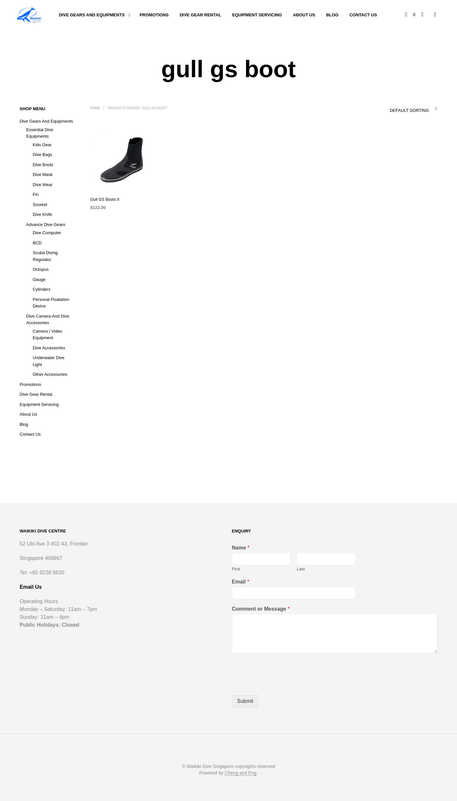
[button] (410, 14)
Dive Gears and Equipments (92, 14)
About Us (304, 14)
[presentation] (281, 684)
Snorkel (40, 204)
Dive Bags (42, 154)
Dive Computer (47, 232)
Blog (332, 14)
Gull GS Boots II (104, 199)
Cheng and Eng (240, 773)
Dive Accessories (49, 347)
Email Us (31, 587)
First (236, 568)
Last (301, 568)
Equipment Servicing (257, 14)
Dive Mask (43, 174)
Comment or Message (261, 609)
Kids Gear (42, 144)
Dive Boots (43, 164)
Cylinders (41, 289)
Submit (245, 701)
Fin (36, 194)
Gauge (39, 279)
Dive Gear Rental (200, 14)
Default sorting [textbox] (409, 110)
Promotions (154, 14)
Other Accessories (50, 374)
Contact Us (363, 14)
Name (241, 547)
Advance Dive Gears (45, 224)
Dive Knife (42, 214)
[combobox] (399, 108)
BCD (37, 242)
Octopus (40, 269)
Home (95, 108)
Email (240, 581)
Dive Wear (42, 184)
